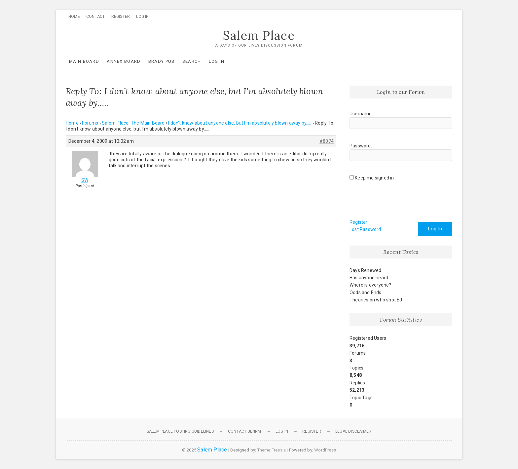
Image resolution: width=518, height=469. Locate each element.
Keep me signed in (374, 177)
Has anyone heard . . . (372, 277)
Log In (142, 16)
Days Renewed (365, 270)
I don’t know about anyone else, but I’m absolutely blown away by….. (239, 123)
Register (120, 16)
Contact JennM (244, 431)
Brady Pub (161, 61)
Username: (361, 113)
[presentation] (400, 202)
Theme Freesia (271, 450)
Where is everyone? (370, 285)
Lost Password (365, 229)
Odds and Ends (366, 292)
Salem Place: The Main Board (133, 123)
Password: (361, 145)
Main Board (84, 61)
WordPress (325, 450)
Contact (95, 16)
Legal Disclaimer (353, 431)
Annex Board (123, 61)
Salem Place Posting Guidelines (180, 431)
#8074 (326, 141)
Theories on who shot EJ (376, 299)
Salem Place (259, 35)
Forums (90, 123)
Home (74, 16)
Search (191, 61)
